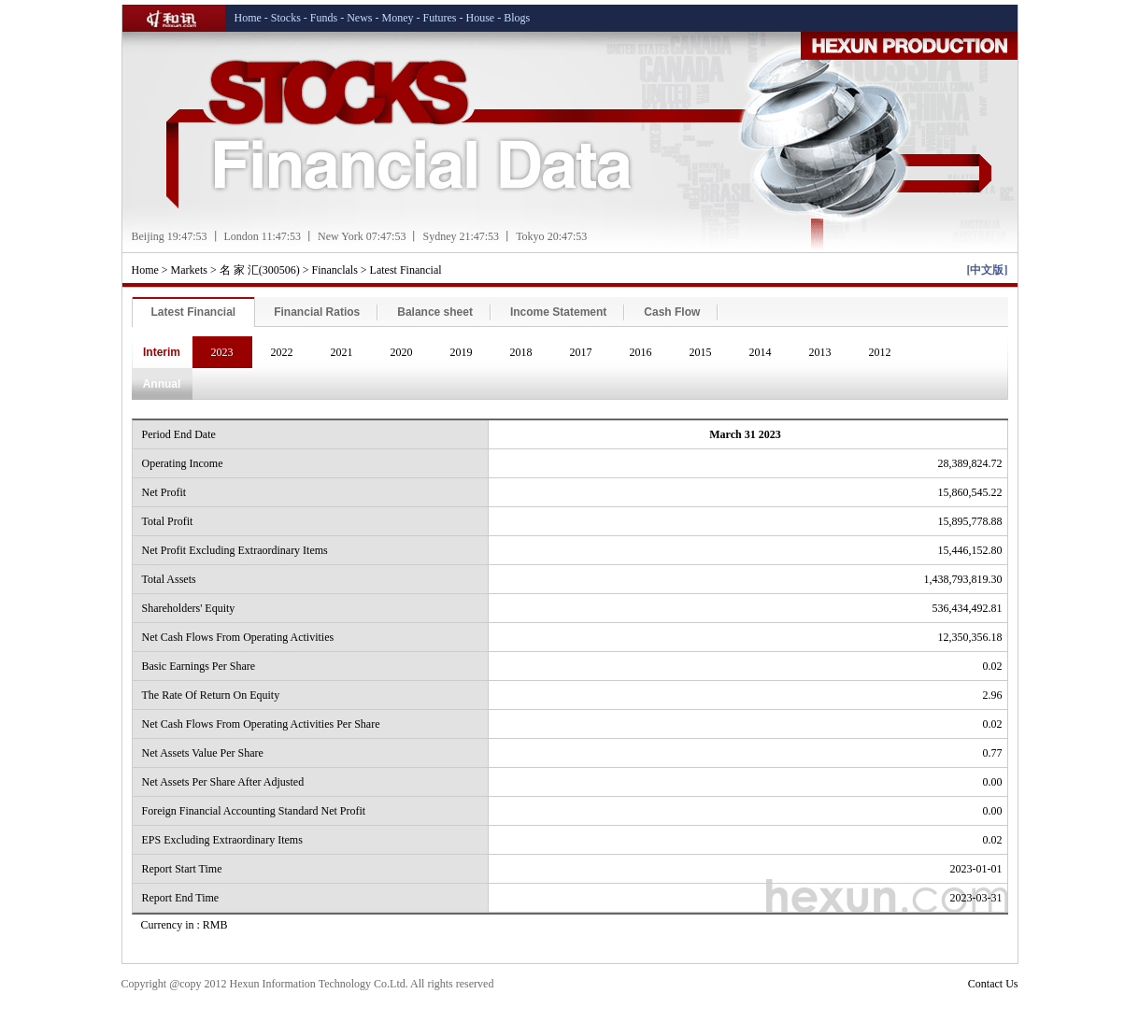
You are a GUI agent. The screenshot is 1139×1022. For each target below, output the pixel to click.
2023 (222, 352)
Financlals (335, 270)
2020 (402, 352)
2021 (342, 352)
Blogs (517, 17)
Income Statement (558, 312)
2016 (641, 352)
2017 (581, 352)
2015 (701, 352)
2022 (282, 352)
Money (398, 17)
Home (248, 17)
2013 (820, 352)
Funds (323, 17)
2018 (521, 352)
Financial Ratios (317, 312)
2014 (760, 352)
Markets (189, 270)
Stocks (286, 17)
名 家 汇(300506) (260, 270)
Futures (440, 17)
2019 (461, 352)
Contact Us (993, 983)
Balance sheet (435, 312)
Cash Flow (672, 312)
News (359, 17)
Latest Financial (406, 270)
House (480, 17)
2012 (880, 352)
